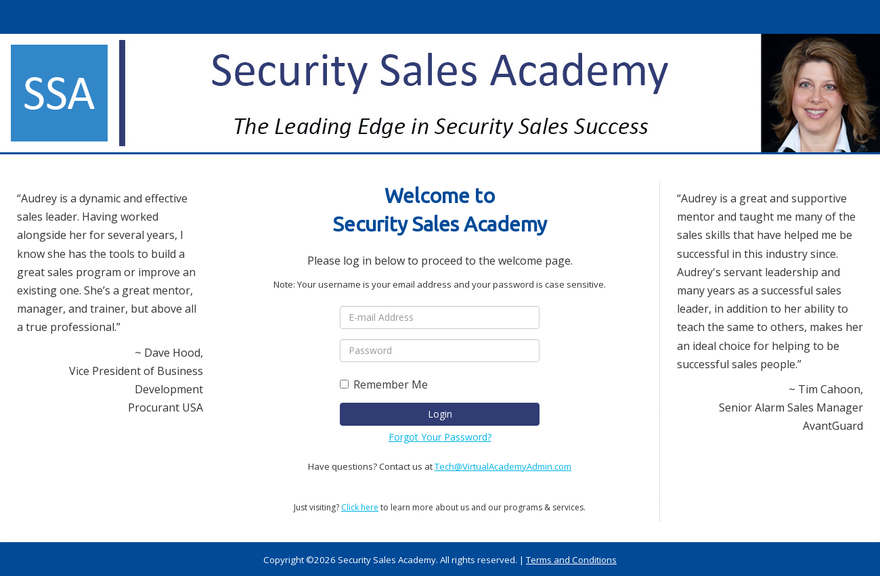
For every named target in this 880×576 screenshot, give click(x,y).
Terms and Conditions (571, 560)
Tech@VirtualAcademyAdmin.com (503, 466)
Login (440, 413)
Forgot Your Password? (440, 436)
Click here (359, 507)
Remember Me (384, 384)
